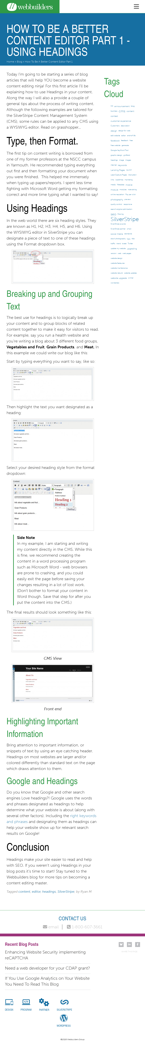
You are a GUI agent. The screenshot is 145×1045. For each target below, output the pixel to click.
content (24, 891)
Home (10, 61)
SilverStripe (66, 891)
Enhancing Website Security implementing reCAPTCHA (45, 955)
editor (36, 891)
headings (49, 891)
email (51, 926)
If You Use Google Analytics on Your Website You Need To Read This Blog (47, 981)
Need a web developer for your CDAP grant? (47, 968)
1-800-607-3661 (84, 926)
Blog (19, 61)
